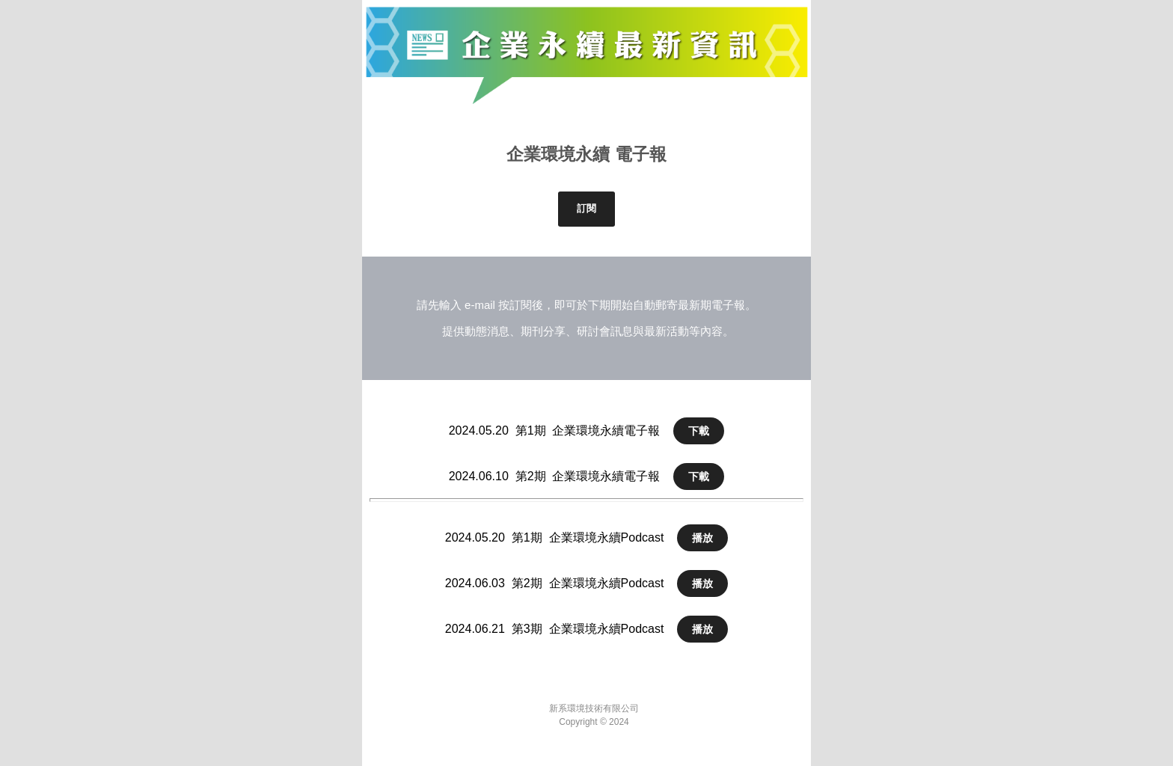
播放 (702, 538)
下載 (698, 431)
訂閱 (586, 208)
